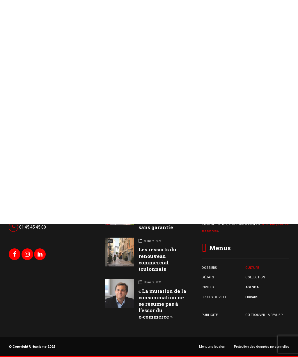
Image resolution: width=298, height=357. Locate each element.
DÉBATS (208, 277)
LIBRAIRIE (252, 297)
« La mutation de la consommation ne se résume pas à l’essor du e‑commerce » (162, 304)
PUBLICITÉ (210, 315)
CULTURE (252, 268)
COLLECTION (255, 277)
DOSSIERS (209, 268)
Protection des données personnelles (261, 346)
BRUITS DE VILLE (214, 297)
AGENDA (252, 287)
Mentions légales (212, 346)
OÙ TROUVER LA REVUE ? (264, 315)
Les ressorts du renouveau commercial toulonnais (157, 259)
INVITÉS (208, 287)
